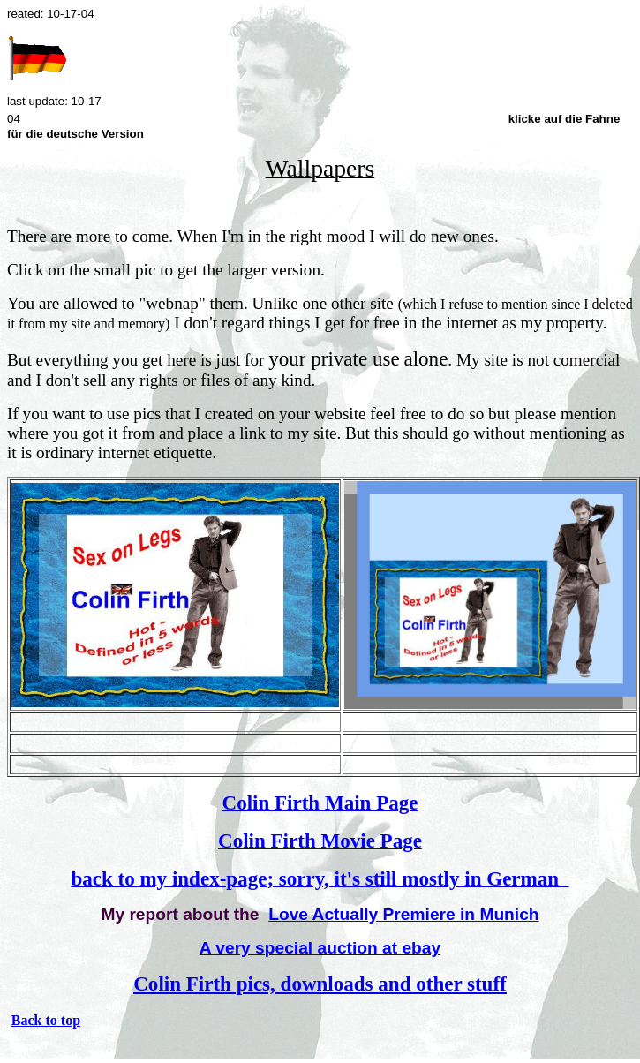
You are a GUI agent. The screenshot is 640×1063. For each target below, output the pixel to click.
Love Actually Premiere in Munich (403, 914)
